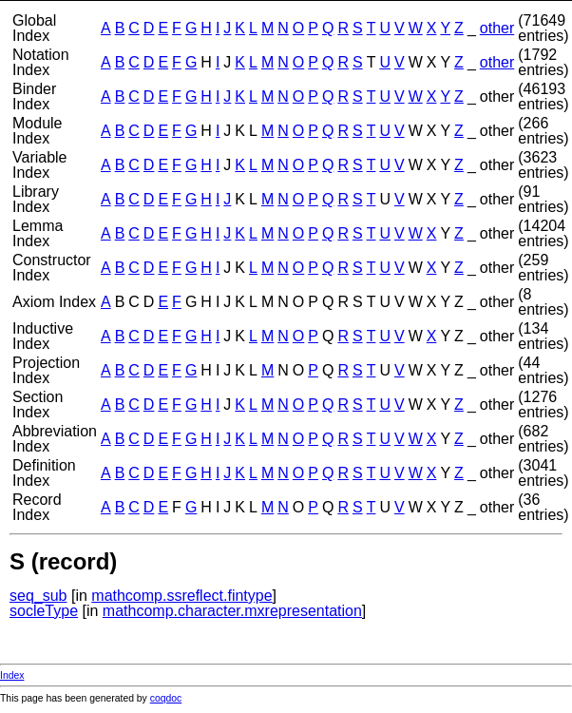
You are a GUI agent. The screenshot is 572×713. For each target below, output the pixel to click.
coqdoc (166, 698)
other (497, 28)
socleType (44, 611)
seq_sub (38, 596)
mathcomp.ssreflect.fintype (181, 596)
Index (12, 675)
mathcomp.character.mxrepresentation (232, 611)
